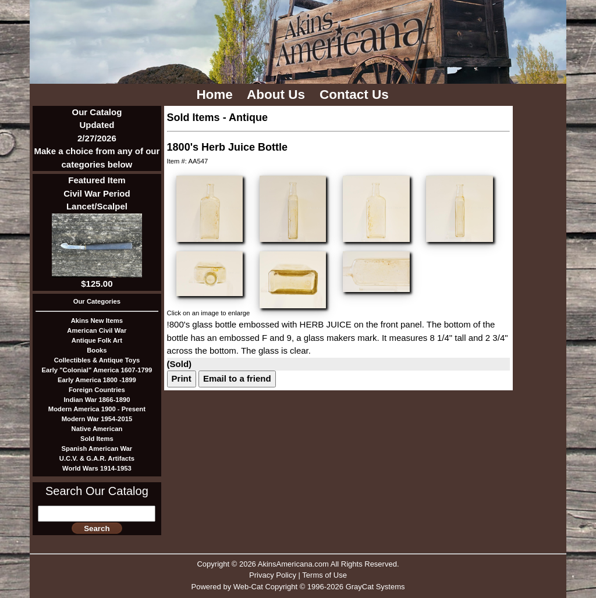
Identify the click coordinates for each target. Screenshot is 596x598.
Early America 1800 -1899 (97, 379)
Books (97, 350)
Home (216, 94)
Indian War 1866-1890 (96, 399)
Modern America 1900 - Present (97, 408)
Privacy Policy (272, 575)
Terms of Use (324, 575)
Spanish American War (97, 448)
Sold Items (96, 438)
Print (181, 378)
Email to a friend (237, 378)
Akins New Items (97, 320)
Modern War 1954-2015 (97, 418)
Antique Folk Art (97, 340)
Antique (248, 117)
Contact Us (356, 94)
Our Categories (96, 301)
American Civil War (96, 330)
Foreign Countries (97, 389)
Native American (97, 428)
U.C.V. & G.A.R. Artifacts (96, 458)
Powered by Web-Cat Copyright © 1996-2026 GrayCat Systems (298, 586)
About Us (277, 94)
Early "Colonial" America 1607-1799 (97, 369)
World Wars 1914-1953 (97, 468)
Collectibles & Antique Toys (97, 360)
